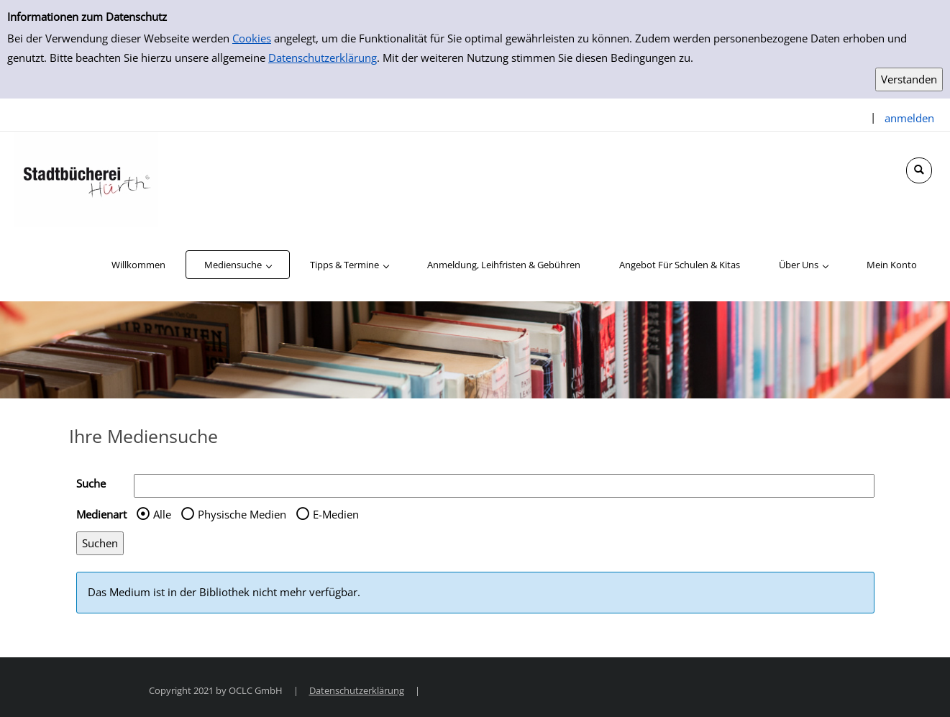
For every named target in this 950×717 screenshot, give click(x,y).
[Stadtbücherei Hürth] (86, 178)
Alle (162, 514)
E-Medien (336, 514)
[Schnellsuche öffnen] (919, 170)
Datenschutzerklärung (322, 57)
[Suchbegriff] (504, 486)
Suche (91, 483)
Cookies (251, 38)
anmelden (909, 118)
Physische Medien (242, 514)
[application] (238, 264)
